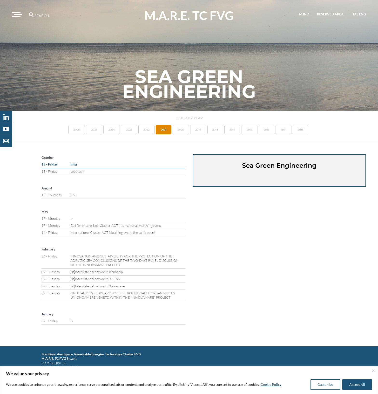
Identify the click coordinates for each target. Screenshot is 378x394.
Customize (325, 384)
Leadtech (77, 171)
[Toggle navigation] (16, 14)
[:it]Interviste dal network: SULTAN (95, 279)
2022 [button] (146, 129)
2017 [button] (232, 129)
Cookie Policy (271, 384)
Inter (74, 164)
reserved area (330, 14)
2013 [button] (300, 129)
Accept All (357, 384)
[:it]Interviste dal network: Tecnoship (96, 272)
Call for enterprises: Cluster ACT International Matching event (115, 225)
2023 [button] (129, 129)
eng (362, 14)
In (71, 218)
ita (354, 14)
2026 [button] (77, 129)
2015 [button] (266, 129)
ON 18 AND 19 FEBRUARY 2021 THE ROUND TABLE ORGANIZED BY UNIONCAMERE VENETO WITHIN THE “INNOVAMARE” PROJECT (122, 295)
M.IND (304, 14)
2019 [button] (198, 129)
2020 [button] (181, 129)
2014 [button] (283, 129)
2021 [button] (163, 129)
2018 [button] (215, 129)
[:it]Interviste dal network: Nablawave (97, 286)
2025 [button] (94, 129)
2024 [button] (111, 129)
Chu (73, 195)
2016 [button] (249, 129)
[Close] (373, 371)
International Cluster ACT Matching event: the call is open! (112, 232)
